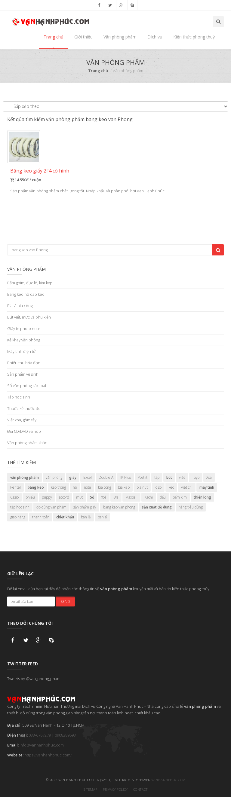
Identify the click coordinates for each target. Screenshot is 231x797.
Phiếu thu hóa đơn (23, 362)
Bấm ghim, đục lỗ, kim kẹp (29, 283)
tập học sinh (19, 507)
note (87, 487)
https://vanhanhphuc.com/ (48, 755)
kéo (171, 487)
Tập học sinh (18, 397)
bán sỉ (102, 517)
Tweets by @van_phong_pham (33, 678)
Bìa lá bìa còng (19, 305)
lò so (158, 487)
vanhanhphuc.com (168, 779)
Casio (14, 497)
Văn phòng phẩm (120, 37)
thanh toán (40, 517)
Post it (142, 477)
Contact (140, 789)
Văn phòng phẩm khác (27, 442)
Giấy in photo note (23, 328)
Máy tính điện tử (21, 351)
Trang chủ (53, 37)
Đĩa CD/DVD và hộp (24, 431)
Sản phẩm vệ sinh (22, 374)
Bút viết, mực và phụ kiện (29, 317)
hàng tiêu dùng (191, 507)
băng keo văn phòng (119, 507)
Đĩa (116, 497)
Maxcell (131, 497)
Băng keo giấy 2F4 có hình (39, 170)
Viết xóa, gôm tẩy (21, 420)
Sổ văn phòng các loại (26, 385)
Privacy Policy (115, 789)
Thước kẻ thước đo (24, 408)
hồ (75, 487)
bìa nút (142, 487)
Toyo (195, 477)
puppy (47, 497)
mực (79, 497)
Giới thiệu (83, 37)
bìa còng (104, 487)
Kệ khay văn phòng (23, 340)
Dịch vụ (154, 37)
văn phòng (54, 477)
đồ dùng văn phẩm (51, 507)
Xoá (209, 477)
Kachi (148, 497)
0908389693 (65, 735)
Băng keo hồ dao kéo (26, 294)
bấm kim (180, 497)
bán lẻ (86, 517)
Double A (106, 477)
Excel (87, 477)
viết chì (186, 487)
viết (182, 477)
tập (156, 477)
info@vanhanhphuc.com (42, 745)
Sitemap (90, 789)
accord (64, 497)
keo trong (58, 487)
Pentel (15, 487)
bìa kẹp (124, 487)
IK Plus (125, 477)
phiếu (30, 497)
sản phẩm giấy (84, 507)
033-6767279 (40, 735)
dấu (163, 497)
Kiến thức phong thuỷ (194, 37)
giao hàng (17, 517)
